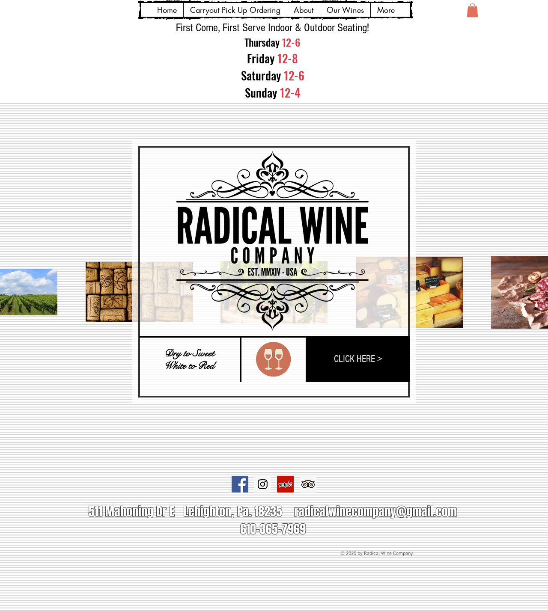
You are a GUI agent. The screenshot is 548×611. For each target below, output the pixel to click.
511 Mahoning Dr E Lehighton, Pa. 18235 (185, 511)
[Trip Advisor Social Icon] (308, 484)
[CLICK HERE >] (358, 359)
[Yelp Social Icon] (285, 484)
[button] (472, 10)
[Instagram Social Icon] (262, 484)
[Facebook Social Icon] (240, 484)
